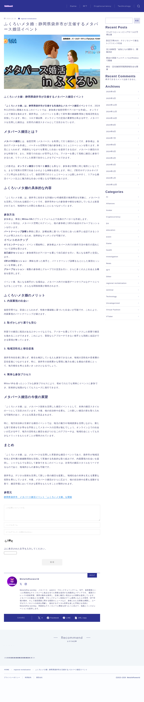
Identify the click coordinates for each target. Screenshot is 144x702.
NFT (85, 6)
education (110, 230)
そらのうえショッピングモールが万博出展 (122, 33)
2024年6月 (111, 145)
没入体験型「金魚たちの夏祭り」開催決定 (122, 50)
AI (107, 197)
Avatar (109, 210)
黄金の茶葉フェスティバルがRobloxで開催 (122, 59)
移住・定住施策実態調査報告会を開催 (122, 68)
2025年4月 (111, 92)
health (109, 250)
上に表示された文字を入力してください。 (25, 549)
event (108, 237)
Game (73, 6)
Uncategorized (113, 303)
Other (108, 277)
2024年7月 (111, 138)
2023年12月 (111, 185)
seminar (110, 290)
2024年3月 (111, 165)
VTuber (109, 316)
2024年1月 (111, 178)
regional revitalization (28, 19)
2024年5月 (111, 151)
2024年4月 (111, 158)
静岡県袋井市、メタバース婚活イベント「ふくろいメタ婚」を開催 (38, 497)
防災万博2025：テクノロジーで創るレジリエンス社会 (122, 42)
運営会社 (41, 695)
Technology (124, 6)
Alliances (110, 203)
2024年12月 (111, 105)
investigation (112, 257)
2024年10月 (111, 118)
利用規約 (29, 695)
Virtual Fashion (113, 310)
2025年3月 (111, 98)
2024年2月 (111, 171)
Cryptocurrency (102, 6)
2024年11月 (111, 112)
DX (107, 223)
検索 (137, 20)
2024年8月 (111, 132)
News (108, 263)
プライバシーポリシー (12, 695)
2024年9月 (111, 125)
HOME (7, 688)
